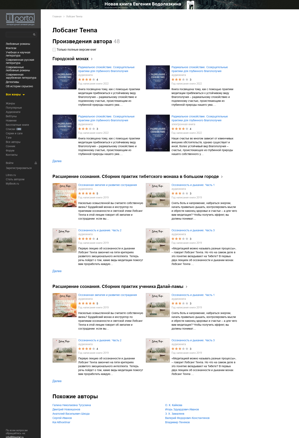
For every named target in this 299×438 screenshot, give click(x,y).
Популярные (14, 107)
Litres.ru (11, 175)
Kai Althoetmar (61, 422)
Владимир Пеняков (177, 422)
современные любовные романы (18, 69)
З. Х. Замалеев (174, 413)
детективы (12, 82)
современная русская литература (20, 61)
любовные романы (18, 43)
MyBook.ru (12, 183)
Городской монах (70, 58)
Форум (10, 150)
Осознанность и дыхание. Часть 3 (193, 230)
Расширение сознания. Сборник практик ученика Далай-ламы (117, 286)
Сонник (10, 146)
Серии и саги (14, 133)
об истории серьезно (19, 86)
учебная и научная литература (18, 54)
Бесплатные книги (17, 124)
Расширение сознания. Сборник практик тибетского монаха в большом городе (135, 176)
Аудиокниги (13, 111)
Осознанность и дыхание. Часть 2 (99, 230)
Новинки (11, 120)
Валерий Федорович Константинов (187, 418)
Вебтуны (11, 116)
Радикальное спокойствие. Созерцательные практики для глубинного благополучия (106, 69)
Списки (10, 129)
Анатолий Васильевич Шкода (71, 413)
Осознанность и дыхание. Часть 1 (193, 184)
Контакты (11, 154)
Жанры (10, 103)
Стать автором (15, 179)
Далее (57, 161)
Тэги (8, 137)
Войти (9, 162)
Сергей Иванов (62, 418)
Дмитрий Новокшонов (66, 409)
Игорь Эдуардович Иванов (182, 409)
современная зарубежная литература (21, 76)
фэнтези (11, 48)
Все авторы (13, 141)
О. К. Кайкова (173, 405)
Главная (57, 16)
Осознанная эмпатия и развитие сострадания (107, 184)
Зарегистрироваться (19, 168)
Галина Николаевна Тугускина (71, 405)
